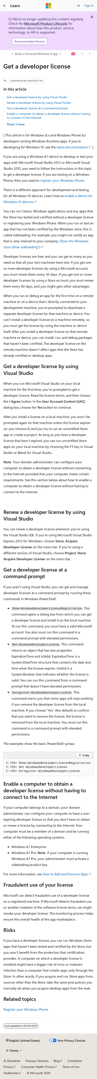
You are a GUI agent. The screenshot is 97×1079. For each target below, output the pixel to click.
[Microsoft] (48, 6)
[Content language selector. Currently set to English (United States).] (23, 1040)
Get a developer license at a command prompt (37, 108)
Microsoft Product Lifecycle (45, 23)
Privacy (8, 1067)
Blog (56, 1061)
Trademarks (10, 1073)
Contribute (75, 1061)
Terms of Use (70, 1067)
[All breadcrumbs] (7, 53)
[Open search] (78, 6)
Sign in (89, 5)
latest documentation (72, 147)
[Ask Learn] (73, 53)
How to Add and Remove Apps (65, 874)
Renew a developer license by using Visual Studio (39, 103)
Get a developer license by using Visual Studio (37, 97)
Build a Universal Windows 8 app (36, 54)
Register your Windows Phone (25, 1009)
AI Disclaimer (12, 1061)
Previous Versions (37, 1061)
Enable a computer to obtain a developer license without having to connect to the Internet (48, 116)
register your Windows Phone (62, 180)
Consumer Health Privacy (37, 1067)
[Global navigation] (4, 6)
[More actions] (90, 53)
